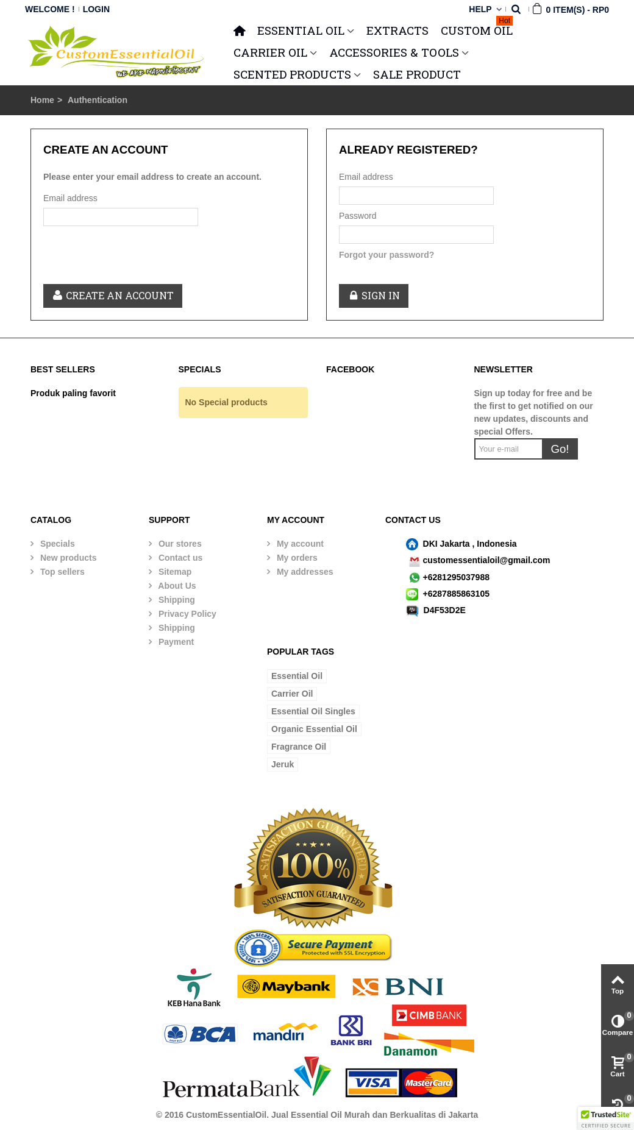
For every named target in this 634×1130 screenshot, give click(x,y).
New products (67, 558)
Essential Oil (296, 676)
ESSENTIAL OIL (300, 30)
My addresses (303, 572)
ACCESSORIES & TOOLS (394, 52)
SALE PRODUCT (417, 74)
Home (42, 100)
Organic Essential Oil (314, 729)
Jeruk (282, 764)
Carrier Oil (292, 693)
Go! (559, 448)
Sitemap (173, 572)
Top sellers (61, 572)
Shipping (175, 600)
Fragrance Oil (298, 747)
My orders (296, 558)
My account (299, 544)
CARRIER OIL (270, 52)
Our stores (179, 544)
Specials (56, 544)
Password (357, 216)
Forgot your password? (386, 255)
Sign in (373, 295)
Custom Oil (477, 29)
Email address (70, 198)
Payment (175, 642)
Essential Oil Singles (313, 711)
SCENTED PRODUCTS (292, 74)
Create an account (113, 295)
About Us (176, 586)
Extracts (397, 30)
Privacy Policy (186, 614)
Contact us (179, 558)
